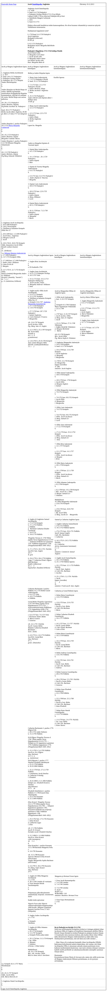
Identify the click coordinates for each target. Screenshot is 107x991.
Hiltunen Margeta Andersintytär (15, 253)
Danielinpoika (37, 4)
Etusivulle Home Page (8, 4)
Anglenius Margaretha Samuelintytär (39, 303)
